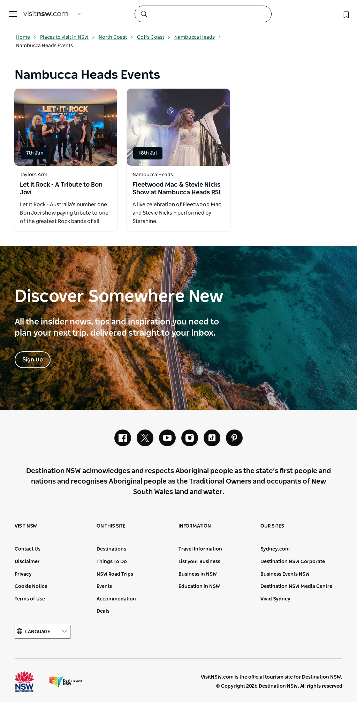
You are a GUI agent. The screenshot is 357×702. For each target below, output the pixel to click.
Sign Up (32, 360)
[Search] (203, 14)
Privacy (23, 574)
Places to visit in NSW (67, 37)
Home (26, 37)
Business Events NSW (285, 574)
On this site (111, 526)
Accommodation (116, 599)
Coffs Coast (153, 37)
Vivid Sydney (275, 599)
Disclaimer (27, 561)
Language (42, 631)
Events (104, 586)
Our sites (272, 526)
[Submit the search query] (143, 13)
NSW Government (31, 681)
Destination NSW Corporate (292, 561)
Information (194, 526)
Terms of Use (30, 599)
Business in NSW (197, 574)
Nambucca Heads (197, 37)
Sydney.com (275, 549)
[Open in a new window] (65, 127)
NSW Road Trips (115, 574)
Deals (103, 611)
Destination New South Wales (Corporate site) (66, 681)
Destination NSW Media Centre (296, 586)
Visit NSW (26, 526)
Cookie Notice (31, 586)
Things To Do (112, 561)
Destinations (111, 549)
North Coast (116, 37)
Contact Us (27, 549)
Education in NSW (199, 586)
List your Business (199, 561)
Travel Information (200, 549)
